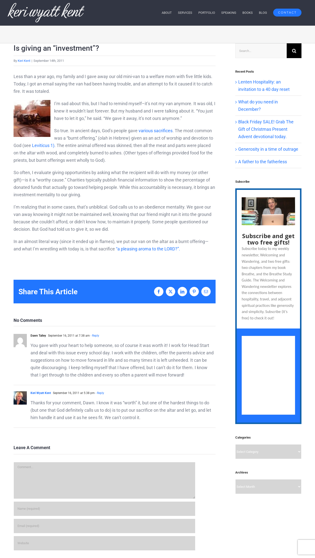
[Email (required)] (104, 526)
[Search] (294, 50)
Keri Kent (24, 61)
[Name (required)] (104, 508)
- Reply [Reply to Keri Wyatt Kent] (99, 393)
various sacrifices (156, 130)
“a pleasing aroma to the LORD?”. (148, 248)
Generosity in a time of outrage (268, 149)
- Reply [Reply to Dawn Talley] (94, 335)
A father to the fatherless (262, 161)
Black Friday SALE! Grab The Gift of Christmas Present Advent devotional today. (266, 129)
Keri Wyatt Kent (41, 393)
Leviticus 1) (43, 145)
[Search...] (261, 50)
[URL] (104, 543)
